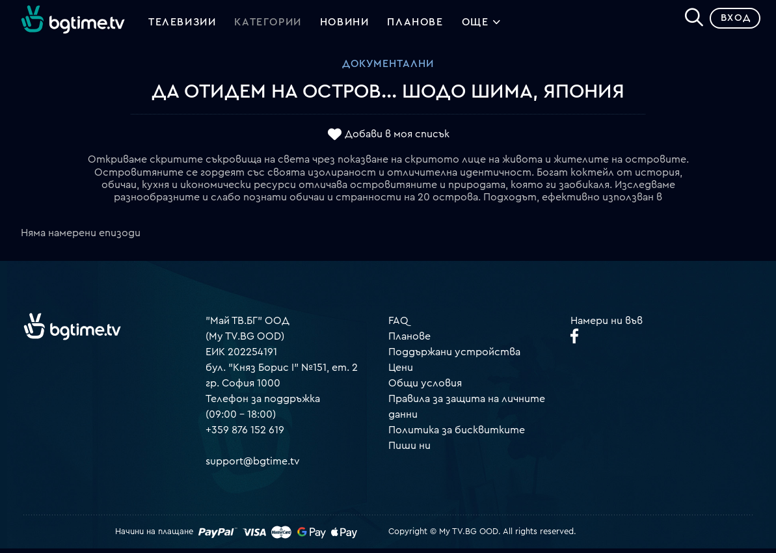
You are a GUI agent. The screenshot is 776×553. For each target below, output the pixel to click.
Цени (400, 372)
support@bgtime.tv (253, 466)
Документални (388, 68)
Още (482, 26)
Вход (731, 22)
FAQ (398, 325)
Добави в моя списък (397, 138)
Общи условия (425, 388)
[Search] (689, 20)
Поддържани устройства (454, 356)
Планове (409, 341)
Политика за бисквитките (456, 434)
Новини (344, 25)
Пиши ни (409, 450)
